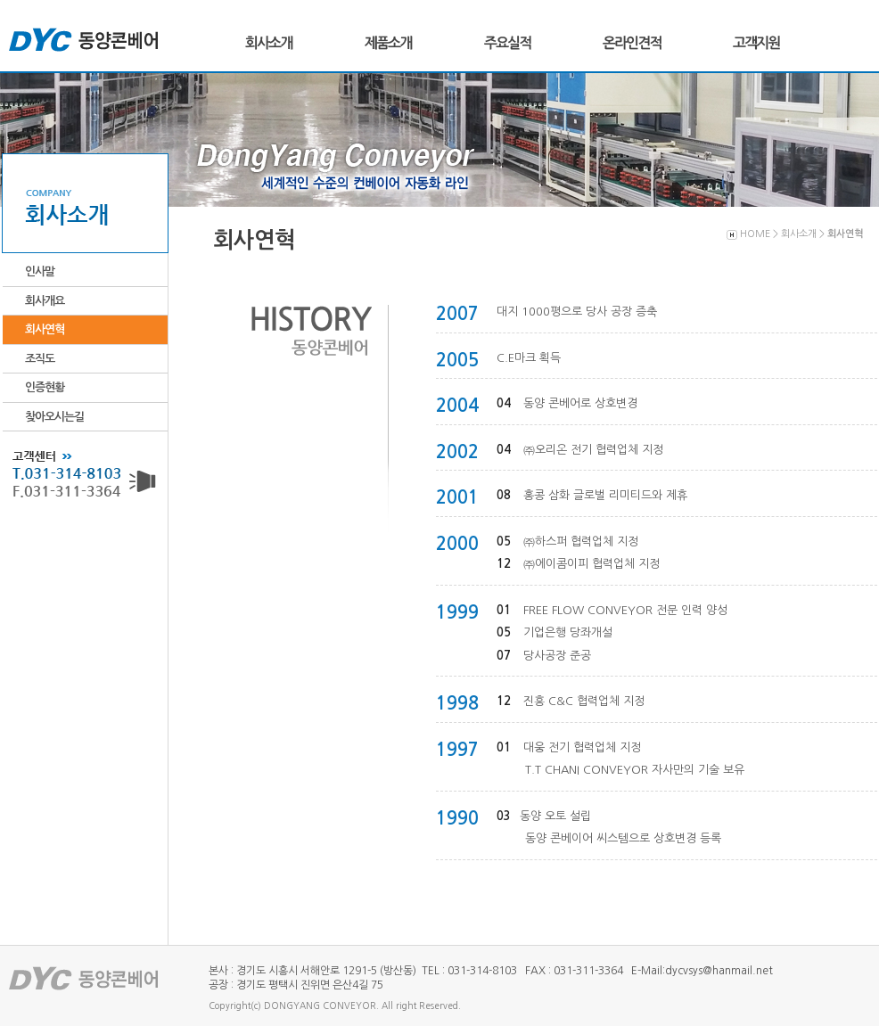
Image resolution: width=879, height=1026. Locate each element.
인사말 (39, 271)
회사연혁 (44, 329)
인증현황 (44, 387)
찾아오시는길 (54, 417)
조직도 (39, 359)
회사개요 (44, 301)
